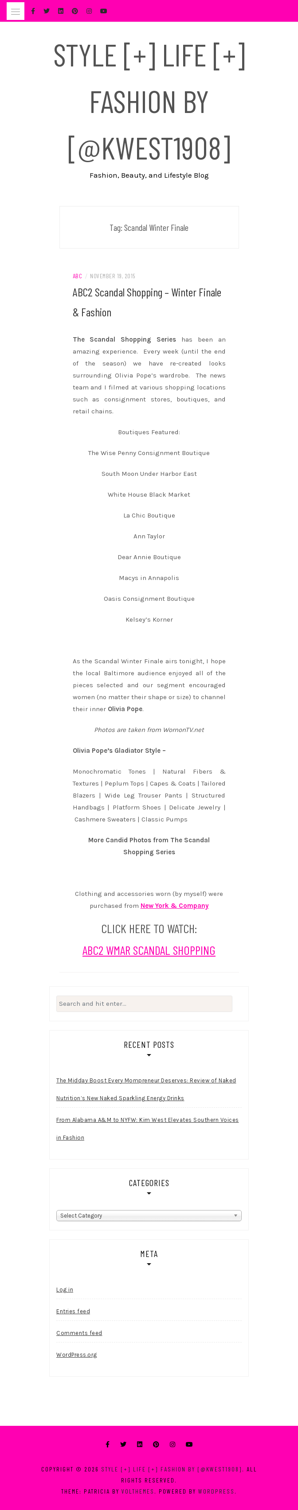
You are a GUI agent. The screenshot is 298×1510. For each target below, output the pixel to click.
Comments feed (79, 1333)
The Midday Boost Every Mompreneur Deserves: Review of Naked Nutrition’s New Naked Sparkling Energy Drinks (146, 1089)
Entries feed (73, 1311)
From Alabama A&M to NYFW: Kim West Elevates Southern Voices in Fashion (147, 1129)
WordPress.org (76, 1354)
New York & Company (175, 906)
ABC (77, 276)
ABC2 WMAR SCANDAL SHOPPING (149, 949)
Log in (64, 1289)
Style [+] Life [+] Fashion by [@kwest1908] (149, 100)
